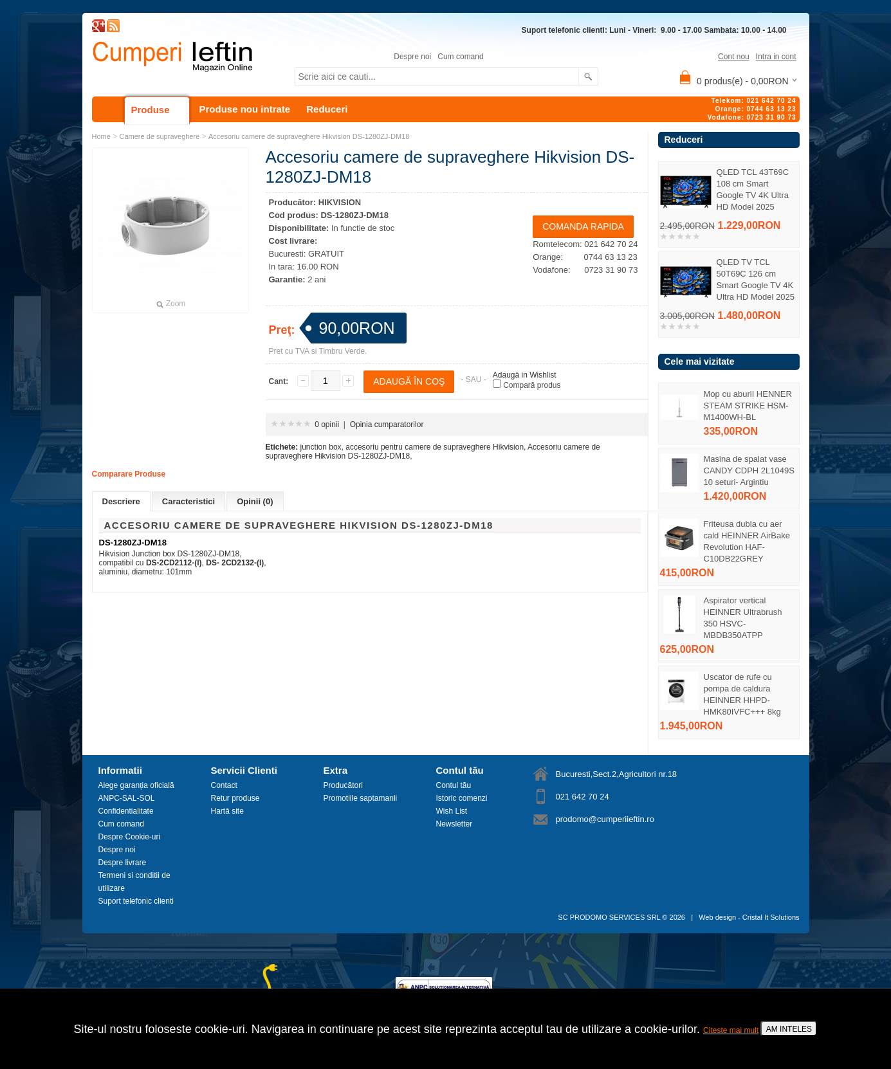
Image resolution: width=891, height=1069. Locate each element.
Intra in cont (776, 56)
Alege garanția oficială (136, 785)
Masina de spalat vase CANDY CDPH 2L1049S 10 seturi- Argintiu (749, 470)
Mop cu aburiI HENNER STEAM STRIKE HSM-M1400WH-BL (748, 405)
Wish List (452, 811)
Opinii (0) (255, 501)
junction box (321, 447)
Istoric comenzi (462, 798)
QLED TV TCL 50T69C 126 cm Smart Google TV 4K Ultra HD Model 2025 (756, 279)
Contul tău (454, 785)
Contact (224, 785)
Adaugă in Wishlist (524, 374)
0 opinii (327, 424)
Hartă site (227, 811)
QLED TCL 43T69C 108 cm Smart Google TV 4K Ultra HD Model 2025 (753, 189)
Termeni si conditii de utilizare (134, 882)
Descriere (121, 501)
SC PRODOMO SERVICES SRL (609, 917)
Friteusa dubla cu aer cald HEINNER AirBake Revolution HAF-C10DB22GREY (747, 541)
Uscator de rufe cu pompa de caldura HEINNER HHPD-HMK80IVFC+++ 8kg (742, 694)
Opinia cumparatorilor (387, 424)
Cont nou (733, 56)
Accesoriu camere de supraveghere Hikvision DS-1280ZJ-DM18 (308, 136)
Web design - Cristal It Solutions (749, 917)
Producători (343, 785)
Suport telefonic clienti (136, 901)
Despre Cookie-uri (129, 836)
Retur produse (235, 798)
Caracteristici (188, 501)
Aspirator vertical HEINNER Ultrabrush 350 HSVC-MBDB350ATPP (743, 618)
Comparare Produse (129, 474)
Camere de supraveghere (160, 136)
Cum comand (460, 56)
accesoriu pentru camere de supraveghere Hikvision (434, 447)
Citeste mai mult (730, 1030)
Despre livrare (122, 862)
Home (101, 136)
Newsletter (454, 823)
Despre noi (412, 56)
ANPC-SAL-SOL (126, 798)
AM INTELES (789, 1029)
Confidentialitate (126, 811)
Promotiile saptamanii (361, 798)
